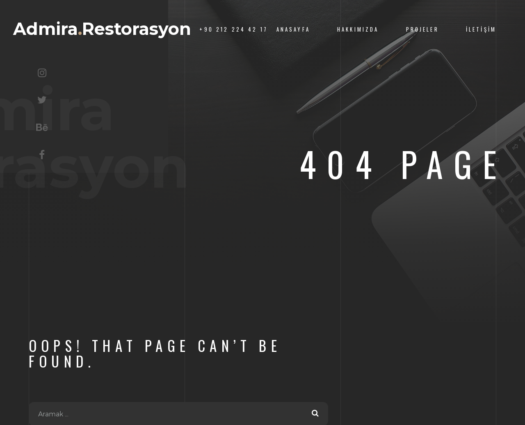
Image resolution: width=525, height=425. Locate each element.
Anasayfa (293, 29)
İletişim (481, 29)
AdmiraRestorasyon (102, 29)
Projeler (422, 29)
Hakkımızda (358, 29)
